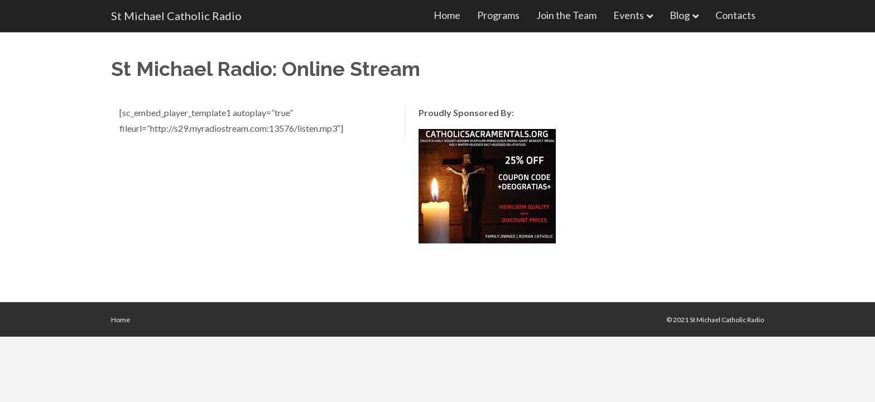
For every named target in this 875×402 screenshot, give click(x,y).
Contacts (735, 15)
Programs (498, 15)
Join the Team (566, 15)
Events (628, 15)
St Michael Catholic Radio (727, 319)
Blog (680, 15)
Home (447, 15)
